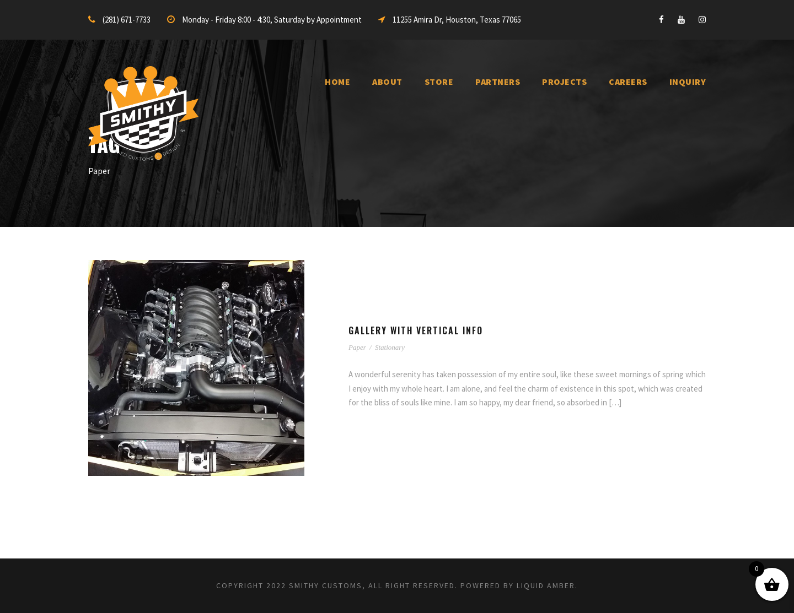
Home (337, 81)
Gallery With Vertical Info (415, 330)
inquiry (687, 81)
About (387, 81)
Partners (497, 81)
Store (439, 81)
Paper (357, 347)
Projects (564, 81)
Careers (628, 81)
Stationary (390, 347)
